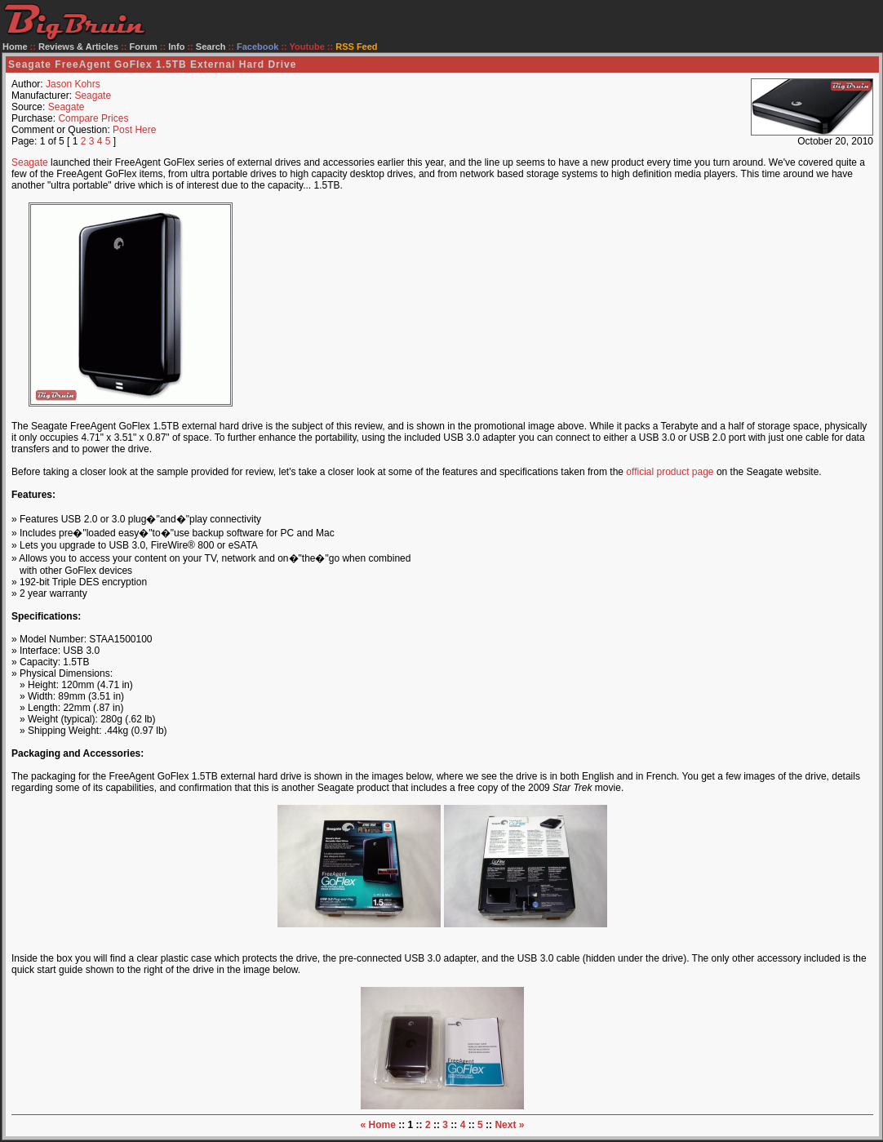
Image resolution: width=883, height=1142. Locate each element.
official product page (669, 472)
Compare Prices (93, 118)
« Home (378, 1125)
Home (15, 46)
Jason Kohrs (73, 84)
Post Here (134, 130)
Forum (144, 46)
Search (211, 46)
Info (176, 46)
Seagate (92, 95)
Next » (509, 1125)
